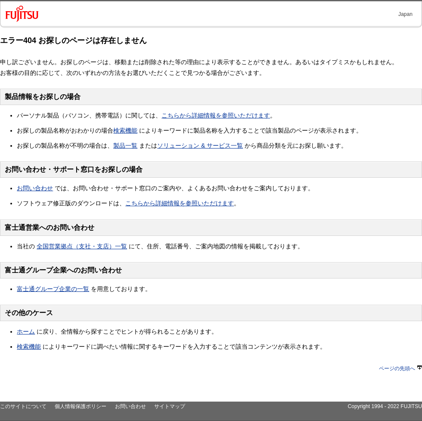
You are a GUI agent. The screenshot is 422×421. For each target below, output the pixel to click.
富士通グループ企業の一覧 (53, 288)
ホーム (26, 331)
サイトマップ (169, 406)
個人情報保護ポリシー (80, 406)
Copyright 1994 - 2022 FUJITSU (385, 406)
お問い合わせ (35, 188)
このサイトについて (23, 406)
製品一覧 (125, 145)
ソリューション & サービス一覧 (200, 145)
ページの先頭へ (400, 368)
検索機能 (125, 130)
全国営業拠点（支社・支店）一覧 (82, 246)
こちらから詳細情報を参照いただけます (215, 115)
